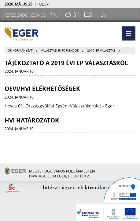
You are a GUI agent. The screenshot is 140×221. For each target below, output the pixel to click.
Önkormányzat (20, 50)
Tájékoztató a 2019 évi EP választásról (66, 63)
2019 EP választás (101, 50)
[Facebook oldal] (70, 15)
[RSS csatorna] (104, 15)
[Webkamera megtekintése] (88, 15)
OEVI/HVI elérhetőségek (42, 89)
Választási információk (60, 50)
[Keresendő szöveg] (26, 15)
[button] (128, 33)
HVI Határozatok (32, 120)
